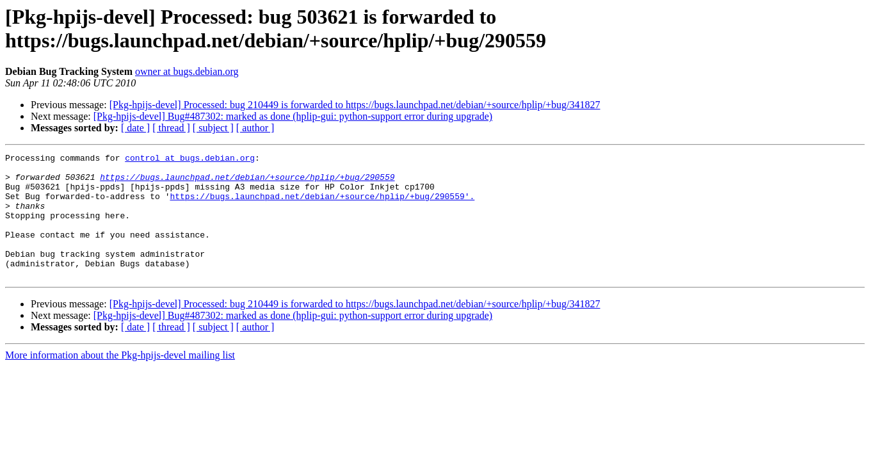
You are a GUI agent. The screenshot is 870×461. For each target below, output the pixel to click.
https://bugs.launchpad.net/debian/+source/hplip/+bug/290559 (247, 182)
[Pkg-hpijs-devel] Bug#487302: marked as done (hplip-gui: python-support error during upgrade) (292, 116)
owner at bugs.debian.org (186, 71)
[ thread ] (171, 127)
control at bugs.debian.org (190, 159)
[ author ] (255, 127)
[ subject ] (213, 127)
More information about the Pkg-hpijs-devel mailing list (120, 380)
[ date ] (135, 127)
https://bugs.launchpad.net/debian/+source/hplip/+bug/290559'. (322, 205)
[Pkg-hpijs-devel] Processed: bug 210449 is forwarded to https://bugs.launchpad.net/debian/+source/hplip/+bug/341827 (354, 104)
